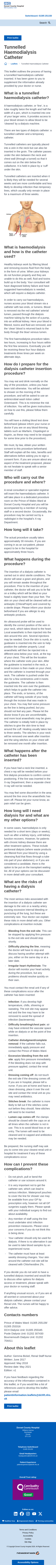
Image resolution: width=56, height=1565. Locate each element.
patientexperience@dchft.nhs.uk (28, 1464)
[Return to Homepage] (14, 5)
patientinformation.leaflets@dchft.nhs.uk (27, 1397)
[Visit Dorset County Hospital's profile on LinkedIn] (16, 1514)
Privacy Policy (28, 1533)
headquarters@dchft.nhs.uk (28, 1456)
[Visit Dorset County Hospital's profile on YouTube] (34, 1514)
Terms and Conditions (28, 1530)
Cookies (28, 1539)
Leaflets (14, 64)
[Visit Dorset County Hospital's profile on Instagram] (28, 1514)
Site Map (27, 1542)
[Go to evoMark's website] (28, 1553)
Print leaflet (12, 38)
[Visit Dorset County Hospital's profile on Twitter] (40, 1514)
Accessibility (28, 1536)
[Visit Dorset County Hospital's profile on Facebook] (22, 1514)
